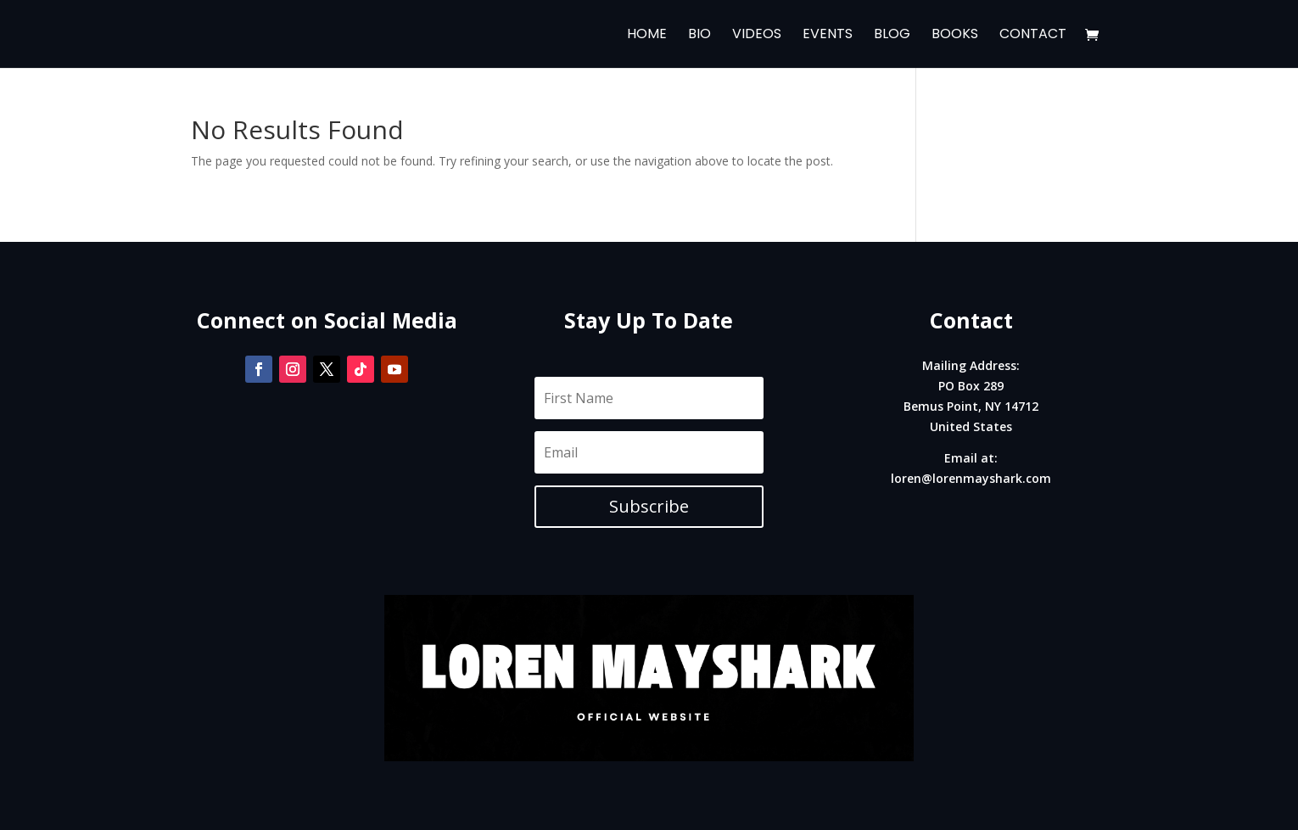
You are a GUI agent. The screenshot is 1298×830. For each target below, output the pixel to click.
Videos (756, 35)
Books (955, 35)
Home (647, 35)
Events (828, 35)
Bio (699, 35)
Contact (1032, 35)
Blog (892, 35)
